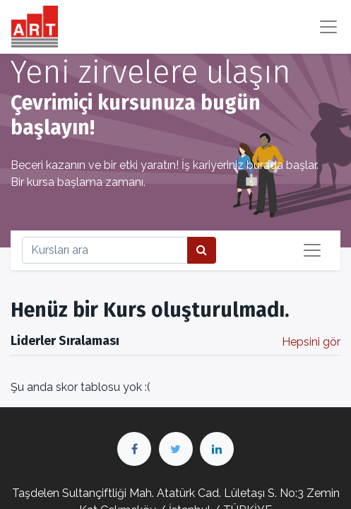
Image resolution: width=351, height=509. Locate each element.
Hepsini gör (311, 342)
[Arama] (201, 250)
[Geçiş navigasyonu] (312, 250)
